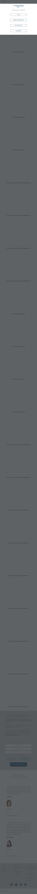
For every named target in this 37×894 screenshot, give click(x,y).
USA (18, 14)
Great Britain (18, 20)
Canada (18, 31)
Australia (18, 25)
